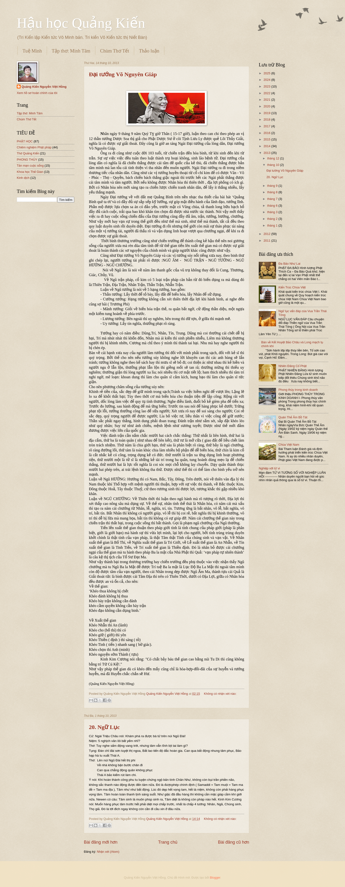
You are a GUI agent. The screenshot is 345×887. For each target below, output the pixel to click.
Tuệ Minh (32, 50)
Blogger (215, 877)
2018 (267, 119)
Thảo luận (149, 50)
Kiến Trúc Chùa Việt (292, 287)
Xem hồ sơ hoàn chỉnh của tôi (37, 93)
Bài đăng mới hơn (100, 842)
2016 (267, 133)
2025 (267, 73)
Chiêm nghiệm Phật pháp (34, 147)
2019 (267, 113)
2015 (267, 139)
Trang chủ (167, 842)
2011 (267, 240)
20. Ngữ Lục (104, 727)
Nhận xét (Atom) (108, 851)
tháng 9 (272, 185)
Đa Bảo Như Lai (289, 263)
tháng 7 (272, 199)
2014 (267, 146)
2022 (267, 93)
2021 (267, 99)
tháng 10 (273, 165)
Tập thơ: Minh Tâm (71, 50)
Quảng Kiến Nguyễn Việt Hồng (44, 86)
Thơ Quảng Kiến (28, 153)
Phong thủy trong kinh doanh (298, 389)
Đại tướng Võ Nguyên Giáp (123, 74)
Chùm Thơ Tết (114, 50)
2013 (267, 153)
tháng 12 (273, 158)
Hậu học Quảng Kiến (81, 23)
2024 (267, 80)
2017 (267, 126)
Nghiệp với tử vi (269, 468)
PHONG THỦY (27, 159)
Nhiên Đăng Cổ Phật (292, 366)
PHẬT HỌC (25, 141)
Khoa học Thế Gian (30, 172)
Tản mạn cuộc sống (30, 165)
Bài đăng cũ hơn (233, 842)
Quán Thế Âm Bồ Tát (292, 417)
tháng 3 (272, 212)
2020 (267, 106)
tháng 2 (272, 219)
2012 (267, 234)
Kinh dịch (23, 178)
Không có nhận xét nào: (220, 693)
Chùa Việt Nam (288, 444)
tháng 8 (272, 192)
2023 (267, 86)
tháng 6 (272, 205)
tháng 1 (272, 225)
